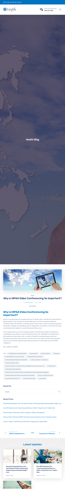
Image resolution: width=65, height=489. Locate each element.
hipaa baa (56, 353)
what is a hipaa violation (46, 375)
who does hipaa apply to (13, 378)
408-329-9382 (48, 10)
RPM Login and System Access (12, 2)
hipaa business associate (35, 356)
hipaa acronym (46, 353)
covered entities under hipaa (17, 353)
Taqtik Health (29, 302)
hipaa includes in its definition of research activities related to (25, 366)
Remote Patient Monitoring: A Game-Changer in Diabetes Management (24, 412)
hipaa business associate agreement (16, 359)
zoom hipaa (42, 378)
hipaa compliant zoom (12, 363)
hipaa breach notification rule (15, 356)
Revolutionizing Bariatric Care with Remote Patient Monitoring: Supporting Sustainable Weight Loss (32, 403)
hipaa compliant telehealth (39, 359)
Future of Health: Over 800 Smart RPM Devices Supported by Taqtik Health (25, 421)
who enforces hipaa (29, 378)
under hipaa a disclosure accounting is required (20, 375)
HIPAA (32, 295)
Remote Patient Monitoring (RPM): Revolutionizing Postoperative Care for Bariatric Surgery (29, 417)
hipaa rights (52, 366)
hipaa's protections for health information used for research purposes (27, 372)
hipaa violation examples (13, 369)
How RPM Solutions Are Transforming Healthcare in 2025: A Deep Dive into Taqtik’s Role (29, 408)
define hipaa (33, 353)
